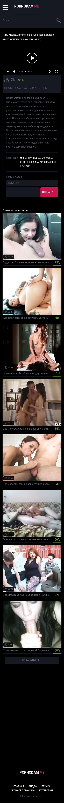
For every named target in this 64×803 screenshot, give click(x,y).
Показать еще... (32, 660)
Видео (33, 786)
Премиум (25, 166)
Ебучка (46, 786)
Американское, (48, 162)
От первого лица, (29, 162)
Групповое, (34, 158)
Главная (18, 786)
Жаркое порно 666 (23, 790)
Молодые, (47, 158)
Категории (46, 790)
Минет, (23, 158)
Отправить (49, 192)
